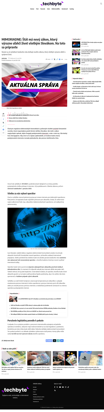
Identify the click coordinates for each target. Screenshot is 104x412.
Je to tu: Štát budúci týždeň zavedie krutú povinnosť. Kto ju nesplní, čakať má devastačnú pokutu (91, 50)
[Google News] (63, 389)
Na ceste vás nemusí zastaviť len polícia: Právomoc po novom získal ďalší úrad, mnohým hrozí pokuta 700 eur (90, 68)
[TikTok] (68, 389)
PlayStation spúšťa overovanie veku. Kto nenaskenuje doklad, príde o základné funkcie (89, 371)
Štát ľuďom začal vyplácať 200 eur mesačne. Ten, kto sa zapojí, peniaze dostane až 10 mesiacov (13, 371)
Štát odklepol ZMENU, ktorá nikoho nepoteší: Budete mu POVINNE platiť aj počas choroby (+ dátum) (34, 315)
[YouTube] (60, 389)
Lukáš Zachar (5, 58)
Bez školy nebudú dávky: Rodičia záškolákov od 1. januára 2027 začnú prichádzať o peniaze (91, 59)
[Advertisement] (52, 22)
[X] (57, 389)
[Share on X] (54, 59)
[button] (101, 3)
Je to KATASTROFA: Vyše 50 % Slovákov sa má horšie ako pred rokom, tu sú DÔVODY (41, 298)
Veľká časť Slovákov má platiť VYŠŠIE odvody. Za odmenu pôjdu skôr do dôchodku (30, 305)
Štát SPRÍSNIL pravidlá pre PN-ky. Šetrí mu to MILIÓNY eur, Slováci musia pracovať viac (31, 312)
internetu (45, 133)
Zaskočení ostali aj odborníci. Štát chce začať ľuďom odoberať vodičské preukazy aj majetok (39, 371)
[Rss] (55, 392)
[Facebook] (54, 389)
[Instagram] (66, 389)
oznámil (56, 129)
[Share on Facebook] (52, 59)
